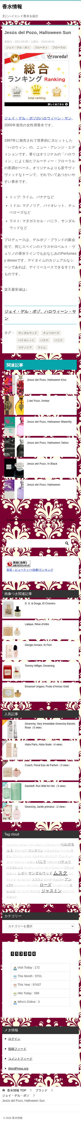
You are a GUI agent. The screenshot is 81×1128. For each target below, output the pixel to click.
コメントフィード (20, 1058)
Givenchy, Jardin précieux (46, 806)
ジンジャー (20, 885)
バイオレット (26, 340)
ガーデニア (51, 856)
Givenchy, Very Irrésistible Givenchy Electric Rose (50, 725)
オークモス (33, 885)
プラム (61, 856)
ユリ (18, 891)
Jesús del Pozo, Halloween (43, 484)
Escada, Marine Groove (20, 520)
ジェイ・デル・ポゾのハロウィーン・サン (38, 118)
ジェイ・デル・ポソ (18, 47)
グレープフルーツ (53, 867)
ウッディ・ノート (33, 867)
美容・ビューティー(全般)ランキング (29, 569)
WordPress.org (18, 1068)
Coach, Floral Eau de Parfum (48, 765)
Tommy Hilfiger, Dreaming (39, 665)
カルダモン (38, 856)
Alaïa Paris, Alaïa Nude (44, 744)
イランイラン (52, 850)
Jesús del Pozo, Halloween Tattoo (48, 442)
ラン (32, 844)
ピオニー (11, 896)
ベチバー (52, 861)
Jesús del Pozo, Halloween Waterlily (49, 421)
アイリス (35, 891)
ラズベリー (20, 862)
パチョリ (64, 861)
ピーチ (48, 879)
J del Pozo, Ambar (38, 400)
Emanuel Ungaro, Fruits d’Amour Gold (47, 686)
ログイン (14, 1038)
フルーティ (41, 47)
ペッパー (58, 879)
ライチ (25, 891)
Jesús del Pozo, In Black (42, 463)
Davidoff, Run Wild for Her (46, 786)
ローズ (45, 885)
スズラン (37, 879)
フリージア (20, 850)
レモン (31, 861)
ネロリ (38, 844)
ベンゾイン (12, 844)
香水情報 (12, 6)
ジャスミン (51, 891)
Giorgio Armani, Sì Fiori (38, 645)
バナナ (44, 340)
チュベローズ (51, 332)
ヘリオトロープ (51, 844)
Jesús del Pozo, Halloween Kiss (46, 379)
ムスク (60, 872)
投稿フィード (17, 1049)
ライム (42, 347)
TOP (16, 1090)
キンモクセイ (24, 879)
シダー (22, 873)
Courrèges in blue (63, 520)
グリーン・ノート (22, 856)
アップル (65, 850)
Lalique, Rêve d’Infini (37, 624)
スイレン (24, 844)
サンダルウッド (27, 332)
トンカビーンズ (60, 885)
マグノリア (25, 347)
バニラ (58, 340)
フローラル (58, 47)
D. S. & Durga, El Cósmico (40, 603)
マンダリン (35, 850)
